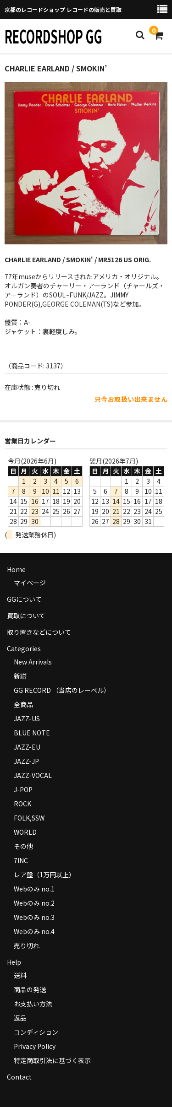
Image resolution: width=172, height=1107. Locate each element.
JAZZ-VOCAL (33, 775)
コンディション (36, 1032)
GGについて (24, 599)
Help (14, 962)
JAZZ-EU (27, 746)
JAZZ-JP (26, 761)
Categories (24, 648)
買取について (26, 615)
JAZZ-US (27, 718)
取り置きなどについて (39, 632)
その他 (23, 846)
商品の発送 (30, 989)
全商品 (23, 704)
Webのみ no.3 (34, 917)
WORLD (25, 832)
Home (16, 569)
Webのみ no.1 (34, 888)
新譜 (20, 675)
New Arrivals (33, 661)
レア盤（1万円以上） (44, 874)
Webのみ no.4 (34, 931)
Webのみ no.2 (34, 902)
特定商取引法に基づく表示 (52, 1060)
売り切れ (26, 945)
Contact (19, 1076)
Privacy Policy (34, 1046)
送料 (20, 975)
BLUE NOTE (32, 732)
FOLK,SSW (29, 817)
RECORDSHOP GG (53, 35)
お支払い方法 (33, 1003)
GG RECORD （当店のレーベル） (62, 690)
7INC (21, 860)
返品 (20, 1017)
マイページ (30, 582)
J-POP (23, 789)
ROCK (22, 803)
